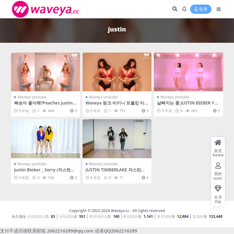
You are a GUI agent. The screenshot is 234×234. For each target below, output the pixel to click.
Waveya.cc (120, 210)
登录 (200, 9)
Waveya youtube (31, 97)
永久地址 (19, 216)
